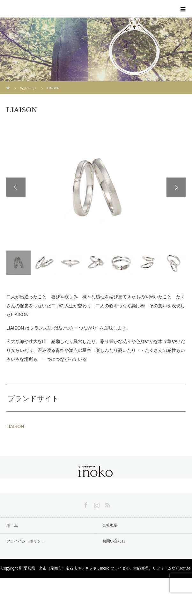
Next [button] (176, 187)
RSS (107, 504)
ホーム (12, 525)
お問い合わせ (113, 541)
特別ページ (28, 88)
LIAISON (15, 426)
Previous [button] (16, 187)
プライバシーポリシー (25, 541)
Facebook (85, 504)
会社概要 (110, 525)
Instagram (96, 504)
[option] (96, 187)
